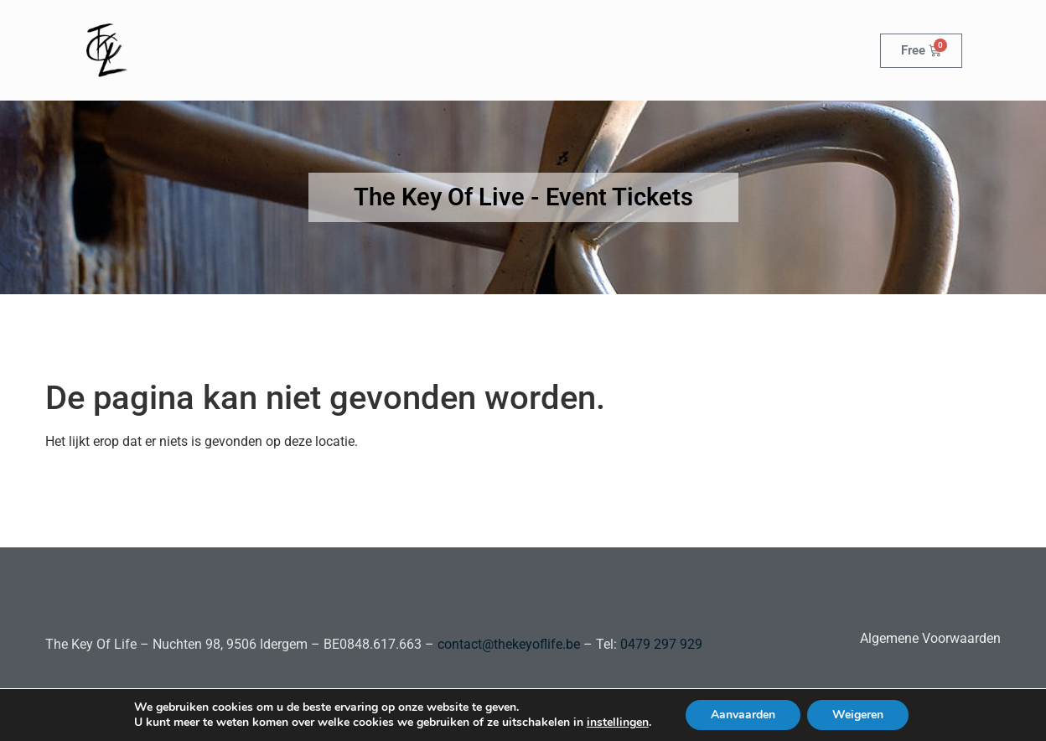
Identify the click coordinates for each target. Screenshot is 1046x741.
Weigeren (857, 715)
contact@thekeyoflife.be (509, 644)
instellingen (618, 722)
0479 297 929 (659, 644)
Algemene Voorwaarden (930, 638)
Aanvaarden (743, 715)
